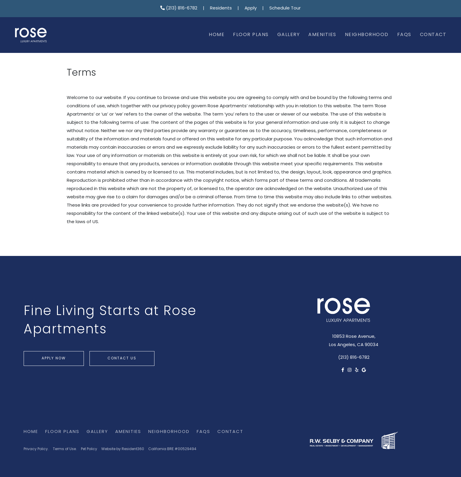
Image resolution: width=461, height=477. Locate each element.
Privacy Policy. (36, 449)
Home (216, 35)
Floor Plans (251, 35)
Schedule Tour (285, 8)
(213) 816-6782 (178, 8)
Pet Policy (89, 449)
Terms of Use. (65, 449)
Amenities (322, 35)
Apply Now (54, 358)
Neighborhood (367, 35)
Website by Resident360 (122, 449)
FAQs (404, 35)
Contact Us (121, 358)
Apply (251, 8)
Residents (221, 8)
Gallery (288, 35)
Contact (433, 35)
